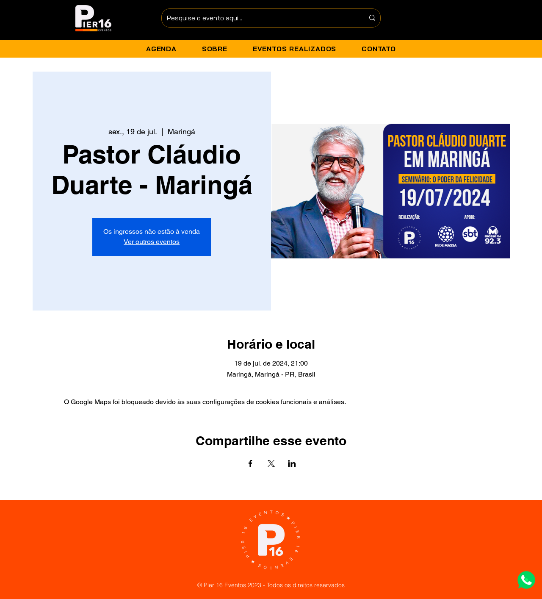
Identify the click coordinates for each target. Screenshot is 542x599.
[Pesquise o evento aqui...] (256, 18)
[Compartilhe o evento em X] (271, 463)
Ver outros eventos (152, 242)
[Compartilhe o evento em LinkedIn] (292, 463)
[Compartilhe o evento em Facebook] (250, 463)
